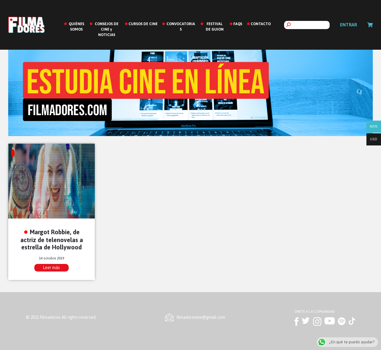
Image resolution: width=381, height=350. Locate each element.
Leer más (51, 267)
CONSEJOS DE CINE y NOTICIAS (106, 29)
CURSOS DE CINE (143, 24)
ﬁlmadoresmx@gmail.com (201, 317)
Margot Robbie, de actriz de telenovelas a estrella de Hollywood (51, 239)
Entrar (348, 24)
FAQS (237, 24)
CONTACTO (261, 24)
